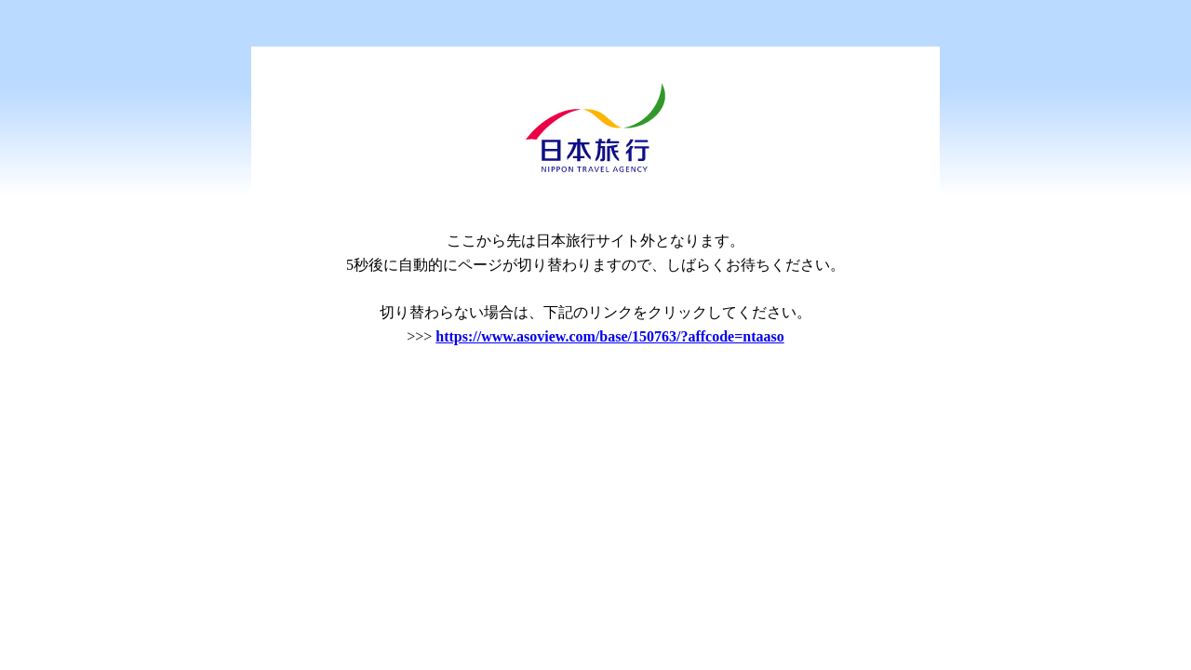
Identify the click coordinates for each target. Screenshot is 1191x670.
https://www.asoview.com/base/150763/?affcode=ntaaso (609, 336)
